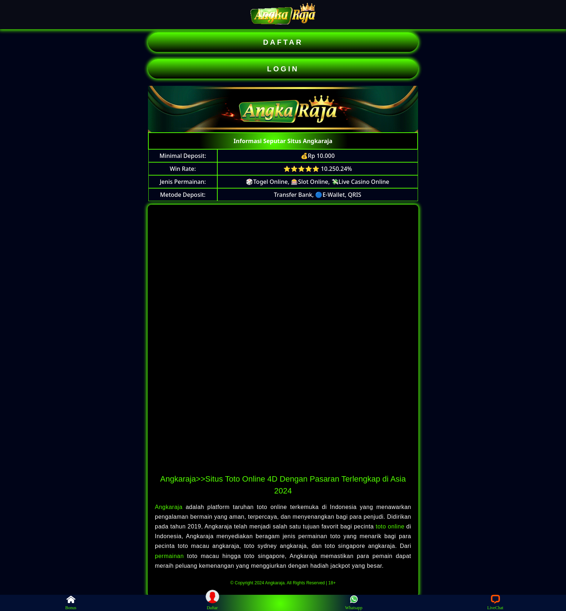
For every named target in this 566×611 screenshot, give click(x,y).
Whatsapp (353, 602)
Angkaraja (170, 507)
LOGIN (283, 69)
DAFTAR (283, 42)
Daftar (212, 602)
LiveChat (495, 602)
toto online (390, 526)
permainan (171, 556)
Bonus (71, 602)
